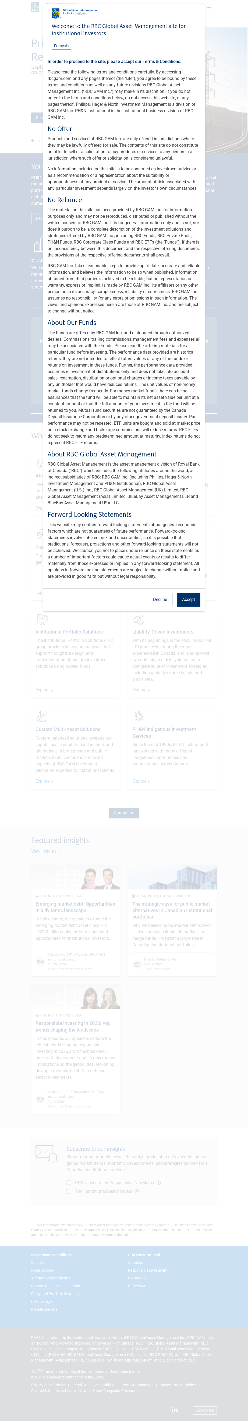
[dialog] (124, 710)
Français (61, 46)
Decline (160, 599)
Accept (188, 599)
